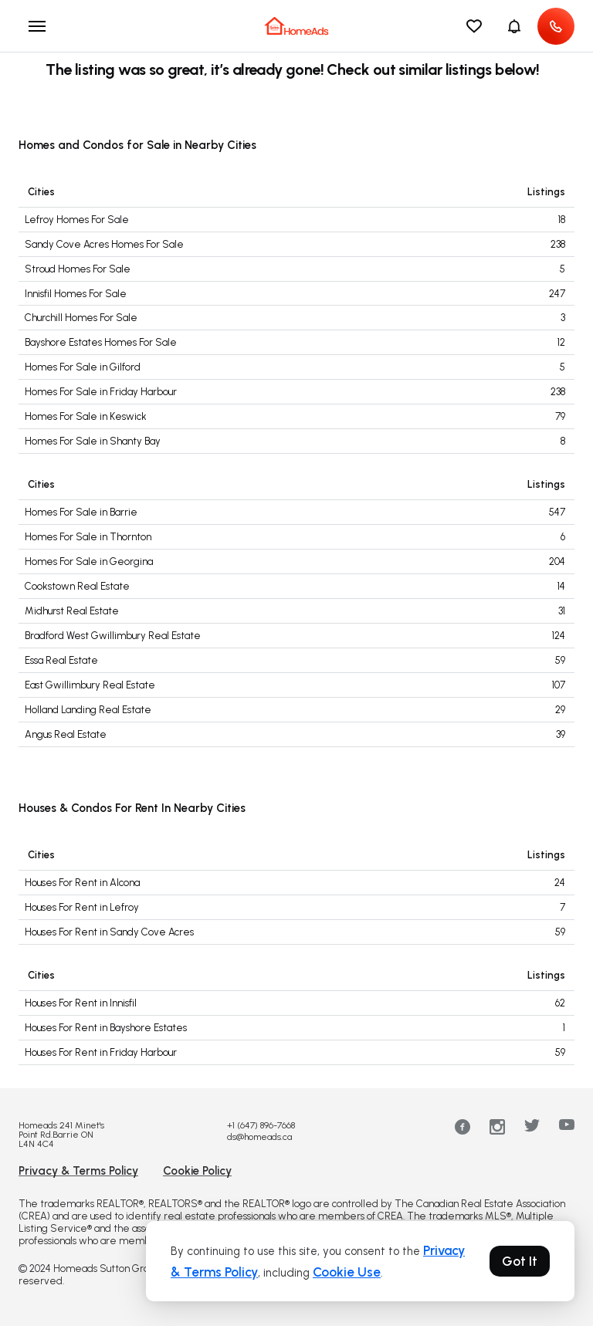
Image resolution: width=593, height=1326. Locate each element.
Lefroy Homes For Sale (77, 219)
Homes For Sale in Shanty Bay (93, 441)
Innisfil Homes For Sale (76, 293)
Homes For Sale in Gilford (83, 367)
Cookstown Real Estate (77, 586)
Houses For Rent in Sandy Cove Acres (109, 932)
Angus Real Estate (66, 734)
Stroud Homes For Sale (77, 269)
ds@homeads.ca (259, 1137)
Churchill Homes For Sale (81, 317)
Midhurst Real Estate (72, 611)
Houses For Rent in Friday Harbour (101, 1052)
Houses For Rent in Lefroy (82, 907)
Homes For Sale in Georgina (89, 561)
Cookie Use (347, 1272)
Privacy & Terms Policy (78, 1171)
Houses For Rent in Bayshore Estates (106, 1027)
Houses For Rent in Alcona (82, 882)
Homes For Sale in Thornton (88, 537)
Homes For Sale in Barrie (81, 512)
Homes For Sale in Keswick (86, 416)
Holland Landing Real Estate (88, 709)
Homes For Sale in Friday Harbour (101, 391)
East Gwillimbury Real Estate (90, 685)
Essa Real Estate (61, 660)
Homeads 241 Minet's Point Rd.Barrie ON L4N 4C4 (61, 1134)
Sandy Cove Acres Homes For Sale (104, 244)
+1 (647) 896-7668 (261, 1125)
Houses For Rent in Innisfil (81, 1003)
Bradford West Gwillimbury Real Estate (113, 635)
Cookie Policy (197, 1171)
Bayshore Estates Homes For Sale (101, 342)
